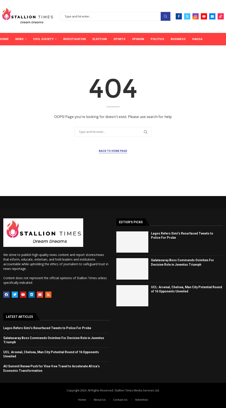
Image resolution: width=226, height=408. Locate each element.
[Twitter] (187, 16)
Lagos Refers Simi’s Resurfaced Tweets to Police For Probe (47, 328)
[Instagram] (195, 16)
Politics (157, 39)
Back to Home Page (113, 151)
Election (99, 39)
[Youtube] (204, 16)
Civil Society (43, 39)
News (19, 39)
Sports (119, 39)
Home (4, 39)
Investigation (74, 39)
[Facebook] (179, 16)
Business (178, 39)
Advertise (141, 400)
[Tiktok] (221, 16)
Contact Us (120, 400)
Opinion (138, 39)
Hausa (197, 39)
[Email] (212, 16)
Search (165, 16)
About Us (100, 400)
